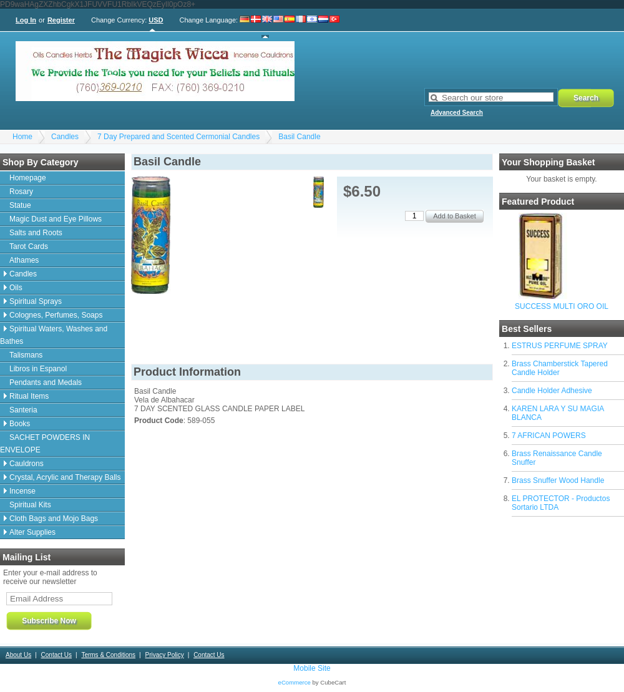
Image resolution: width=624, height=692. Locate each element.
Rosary (21, 191)
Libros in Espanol (38, 368)
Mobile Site (311, 668)
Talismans (25, 355)
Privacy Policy (164, 654)
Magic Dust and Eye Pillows (55, 219)
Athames (24, 260)
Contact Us (56, 654)
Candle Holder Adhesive (552, 390)
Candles (65, 136)
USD (156, 20)
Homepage (27, 177)
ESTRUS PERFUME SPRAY (560, 345)
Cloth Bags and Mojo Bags (53, 518)
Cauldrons (26, 463)
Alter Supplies (32, 532)
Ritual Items (29, 396)
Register (61, 20)
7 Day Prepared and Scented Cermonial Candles (178, 136)
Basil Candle (299, 136)
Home (22, 136)
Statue (20, 205)
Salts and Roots (35, 232)
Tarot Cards (28, 246)
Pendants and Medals (45, 382)
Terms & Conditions (108, 654)
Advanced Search (457, 112)
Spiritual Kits (30, 504)
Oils (15, 287)
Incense (22, 491)
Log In (26, 20)
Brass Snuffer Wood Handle (558, 480)
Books (19, 423)
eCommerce (294, 682)
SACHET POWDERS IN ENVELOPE (45, 443)
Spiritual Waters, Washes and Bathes (53, 335)
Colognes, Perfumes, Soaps (55, 315)
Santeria (23, 410)
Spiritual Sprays (35, 301)
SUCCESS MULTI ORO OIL (561, 306)
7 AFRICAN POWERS (549, 435)
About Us (18, 654)
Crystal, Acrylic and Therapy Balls (65, 477)
